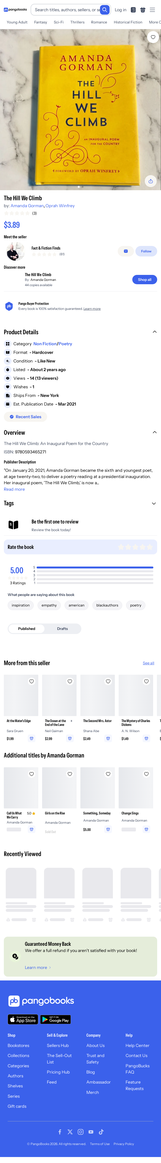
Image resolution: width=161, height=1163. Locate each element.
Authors (15, 1083)
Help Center (138, 1053)
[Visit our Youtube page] (91, 1139)
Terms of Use (100, 1151)
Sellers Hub (58, 1053)
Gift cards (17, 1114)
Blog (90, 1079)
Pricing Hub (58, 1079)
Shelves (15, 1093)
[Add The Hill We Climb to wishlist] (153, 37)
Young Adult (17, 22)
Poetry (65, 351)
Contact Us (136, 1063)
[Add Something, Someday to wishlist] (108, 781)
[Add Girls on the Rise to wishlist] (70, 781)
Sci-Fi (59, 22)
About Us (95, 1053)
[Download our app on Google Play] (55, 1027)
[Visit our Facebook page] (60, 1139)
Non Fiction (45, 351)
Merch (92, 1099)
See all (148, 671)
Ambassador (98, 1089)
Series (14, 1103)
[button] (80, 340)
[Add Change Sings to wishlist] (146, 781)
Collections (18, 1063)
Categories (18, 1073)
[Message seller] (126, 255)
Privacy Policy (124, 1151)
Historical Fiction (128, 22)
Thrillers (77, 22)
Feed (52, 1089)
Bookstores (18, 1053)
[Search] (105, 10)
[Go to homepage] (15, 10)
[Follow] (146, 255)
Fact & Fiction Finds (46, 252)
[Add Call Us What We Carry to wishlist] (31, 781)
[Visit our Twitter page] (70, 1139)
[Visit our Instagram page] (80, 1139)
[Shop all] (144, 287)
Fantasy (40, 22)
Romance (99, 22)
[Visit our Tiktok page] (101, 1139)
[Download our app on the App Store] (23, 1027)
